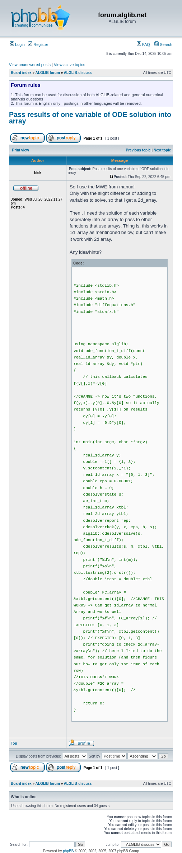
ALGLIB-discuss (78, 73)
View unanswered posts (30, 64)
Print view (20, 150)
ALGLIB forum (48, 73)
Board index (21, 73)
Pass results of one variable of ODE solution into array (90, 118)
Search (163, 44)
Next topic (162, 150)
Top (14, 743)
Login (17, 44)
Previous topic (138, 150)
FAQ (143, 44)
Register (38, 44)
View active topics (69, 64)
